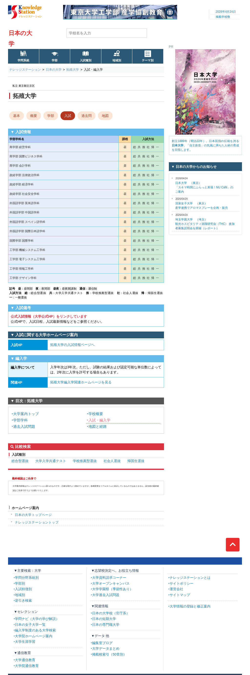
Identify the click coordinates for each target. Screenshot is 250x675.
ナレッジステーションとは (190, 578)
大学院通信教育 (27, 666)
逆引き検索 (23, 600)
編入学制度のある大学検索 (35, 630)
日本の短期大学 (104, 619)
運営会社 (176, 589)
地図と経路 (97, 426)
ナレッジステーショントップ (37, 522)
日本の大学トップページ (33, 515)
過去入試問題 (24, 426)
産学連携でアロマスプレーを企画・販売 (201, 203)
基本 (16, 116)
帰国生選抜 (135, 461)
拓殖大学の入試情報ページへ (72, 345)
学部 (55, 60)
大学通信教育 (25, 660)
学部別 (20, 583)
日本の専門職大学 (105, 625)
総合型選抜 (20, 461)
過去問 (86, 116)
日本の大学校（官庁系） (111, 613)
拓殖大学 (72, 69)
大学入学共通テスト (50, 461)
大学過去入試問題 (105, 595)
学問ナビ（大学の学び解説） (37, 619)
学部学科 (20, 420)
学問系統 (23, 60)
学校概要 (95, 414)
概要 (33, 116)
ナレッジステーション (25, 69)
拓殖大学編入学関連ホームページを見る (81, 382)
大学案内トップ (26, 414)
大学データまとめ (105, 648)
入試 (67, 116)
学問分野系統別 (27, 578)
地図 (105, 116)
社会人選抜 (112, 461)
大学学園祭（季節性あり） (112, 589)
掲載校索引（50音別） (109, 654)
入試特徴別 (23, 589)
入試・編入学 (99, 420)
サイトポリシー (181, 583)
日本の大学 (54, 69)
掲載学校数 (223, 17)
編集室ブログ (102, 643)
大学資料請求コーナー (109, 578)
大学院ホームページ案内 (33, 636)
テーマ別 (148, 60)
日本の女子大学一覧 (30, 625)
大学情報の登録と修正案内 (190, 606)
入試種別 (85, 60)
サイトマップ (180, 595)
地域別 (116, 60)
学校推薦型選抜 (85, 461)
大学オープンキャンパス (111, 583)
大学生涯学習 (25, 642)
